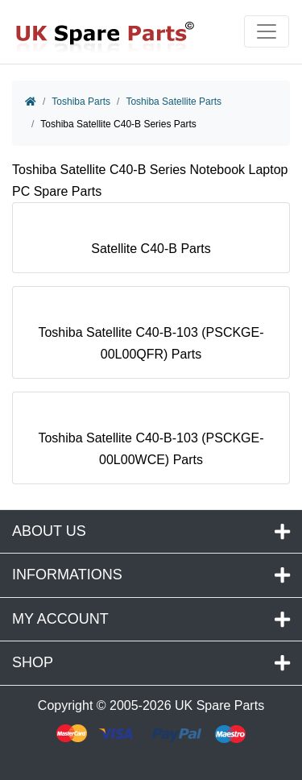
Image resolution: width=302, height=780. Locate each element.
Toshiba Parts (81, 101)
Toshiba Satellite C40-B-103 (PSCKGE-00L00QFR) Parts (150, 336)
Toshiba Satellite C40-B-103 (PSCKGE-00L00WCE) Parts (150, 442)
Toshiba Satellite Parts (173, 101)
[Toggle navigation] (266, 31)
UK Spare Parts (219, 705)
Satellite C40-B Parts (151, 241)
